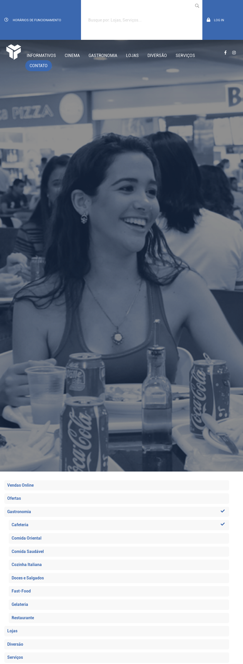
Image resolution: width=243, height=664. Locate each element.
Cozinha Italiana (27, 564)
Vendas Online (20, 485)
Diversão (157, 55)
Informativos (41, 55)
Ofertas (14, 498)
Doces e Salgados (28, 578)
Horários (32, 20)
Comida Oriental (27, 538)
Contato (39, 65)
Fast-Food (21, 591)
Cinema (72, 55)
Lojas (132, 55)
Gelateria (20, 604)
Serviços (185, 55)
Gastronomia (103, 55)
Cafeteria (118, 524)
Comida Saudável (28, 551)
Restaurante (23, 617)
